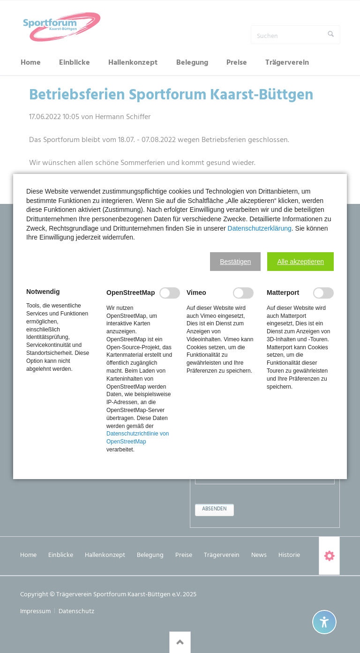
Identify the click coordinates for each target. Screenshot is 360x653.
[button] (235, 261)
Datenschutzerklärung (260, 228)
